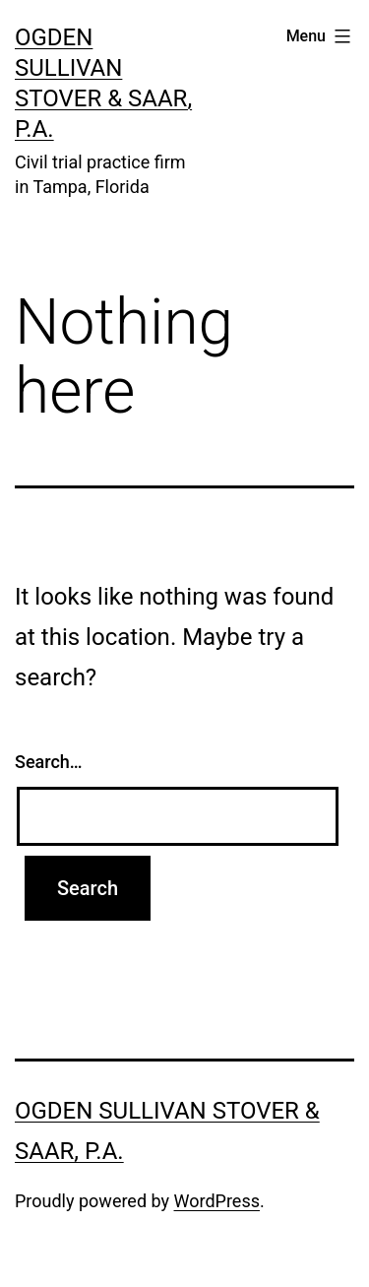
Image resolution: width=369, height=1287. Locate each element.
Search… (49, 761)
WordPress (217, 1200)
